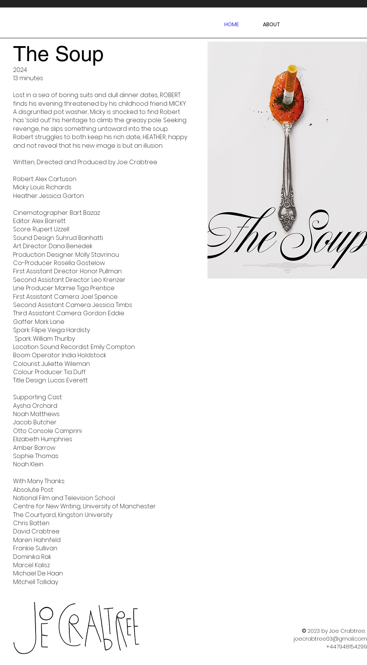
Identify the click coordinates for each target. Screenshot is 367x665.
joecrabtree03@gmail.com (330, 639)
